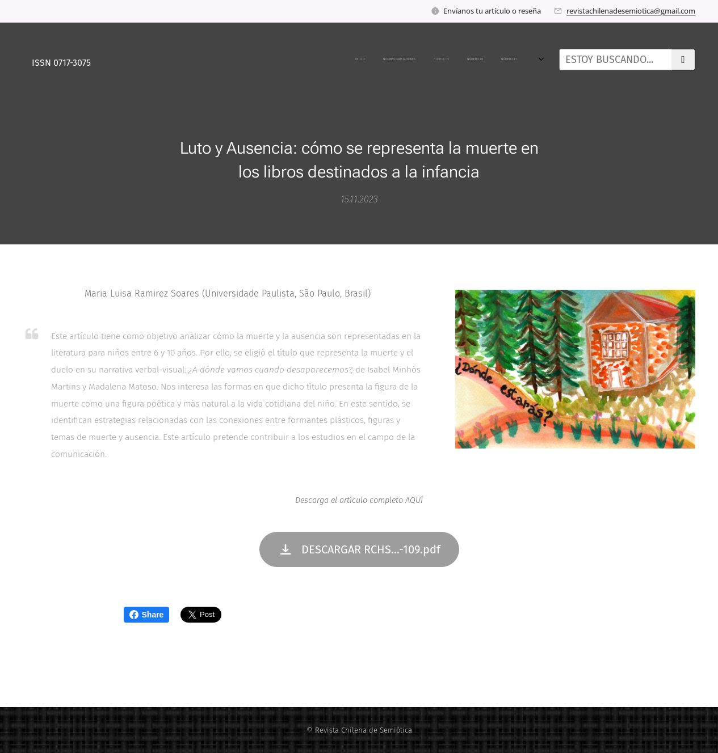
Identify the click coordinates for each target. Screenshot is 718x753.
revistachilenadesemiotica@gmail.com (630, 11)
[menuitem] (120, 59)
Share (146, 614)
